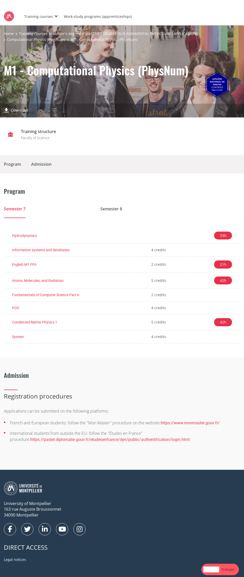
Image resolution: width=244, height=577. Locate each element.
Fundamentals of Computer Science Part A (45, 294)
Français (228, 569)
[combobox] (211, 569)
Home (9, 33)
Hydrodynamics (24, 235)
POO (15, 307)
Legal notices (15, 559)
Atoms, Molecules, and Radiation (38, 280)
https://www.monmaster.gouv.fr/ (190, 423)
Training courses (38, 16)
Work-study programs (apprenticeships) (98, 16)
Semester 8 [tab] (111, 209)
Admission (41, 164)
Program (12, 164)
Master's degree (66, 33)
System (18, 336)
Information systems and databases (40, 249)
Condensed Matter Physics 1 (34, 322)
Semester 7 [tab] (15, 209)
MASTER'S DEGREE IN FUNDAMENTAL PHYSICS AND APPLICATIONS (141, 33)
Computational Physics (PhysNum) (36, 39)
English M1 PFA (24, 264)
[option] (228, 569)
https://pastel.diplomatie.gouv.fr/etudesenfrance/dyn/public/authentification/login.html (110, 439)
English (211, 569)
